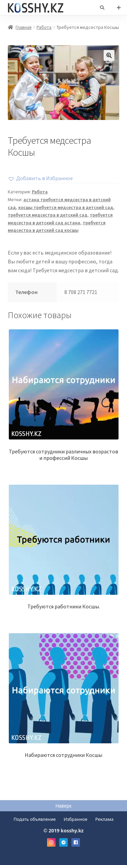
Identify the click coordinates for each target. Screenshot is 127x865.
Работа (44, 27)
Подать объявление (35, 819)
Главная (23, 27)
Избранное (75, 819)
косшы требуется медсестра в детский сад (65, 207)
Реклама (104, 819)
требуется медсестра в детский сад (47, 215)
